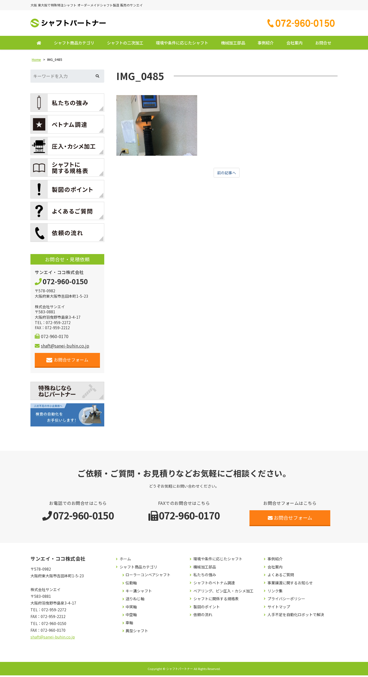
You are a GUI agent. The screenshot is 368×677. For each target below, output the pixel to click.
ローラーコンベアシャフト (148, 576)
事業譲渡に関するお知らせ (290, 584)
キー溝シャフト (139, 592)
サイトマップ (279, 608)
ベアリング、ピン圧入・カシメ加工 (223, 592)
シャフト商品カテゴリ (74, 44)
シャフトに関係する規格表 (216, 600)
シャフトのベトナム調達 (214, 584)
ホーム (125, 560)
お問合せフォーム (67, 361)
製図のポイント (206, 608)
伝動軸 (131, 584)
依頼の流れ (202, 616)
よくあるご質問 (281, 576)
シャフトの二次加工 (125, 44)
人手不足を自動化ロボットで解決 (296, 616)
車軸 (129, 624)
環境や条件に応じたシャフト (182, 44)
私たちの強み (204, 576)
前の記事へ (226, 174)
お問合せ (323, 44)
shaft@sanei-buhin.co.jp (62, 347)
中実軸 (131, 608)
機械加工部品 (233, 44)
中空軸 (131, 616)
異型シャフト (137, 632)
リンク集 (275, 592)
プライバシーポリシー (286, 600)
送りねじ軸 (135, 600)
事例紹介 (266, 44)
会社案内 (294, 44)
